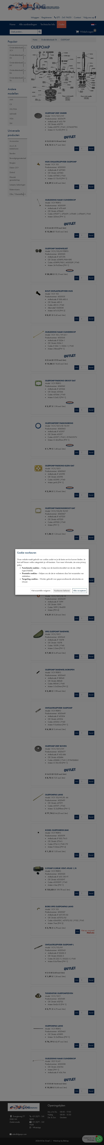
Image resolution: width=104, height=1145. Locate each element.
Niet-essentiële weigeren (40, 590)
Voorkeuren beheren (62, 590)
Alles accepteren (79, 590)
